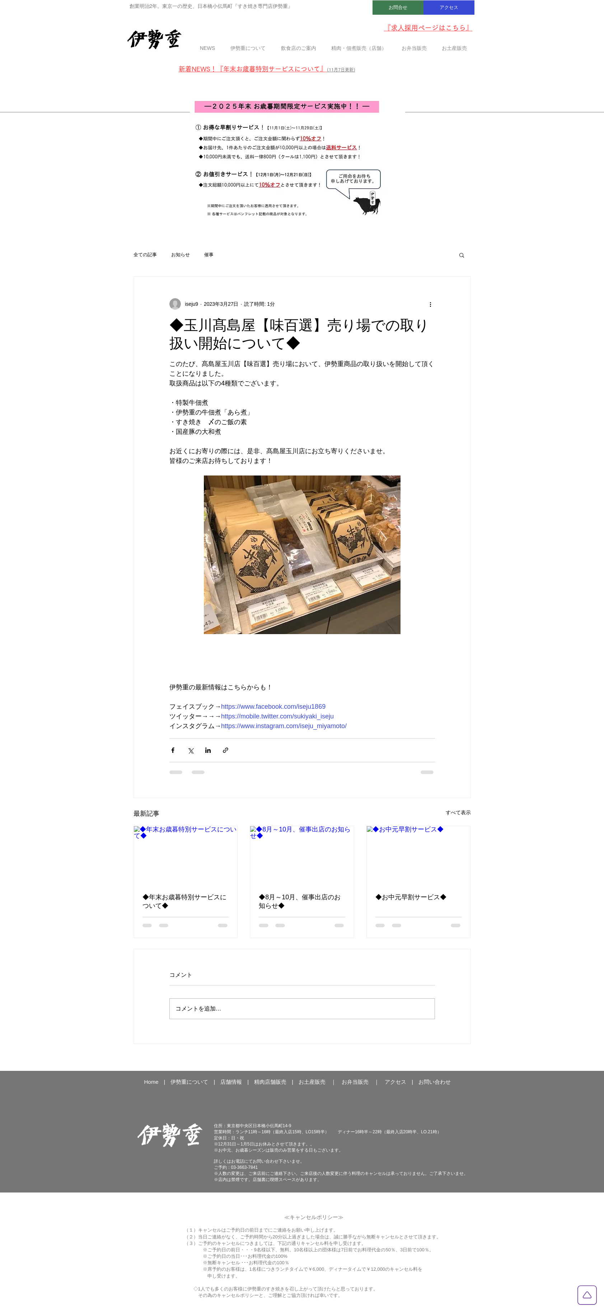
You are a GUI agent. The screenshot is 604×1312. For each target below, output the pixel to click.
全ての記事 (145, 254)
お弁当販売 (355, 1082)
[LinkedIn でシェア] (208, 750)
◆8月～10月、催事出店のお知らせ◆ (300, 901)
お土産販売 (312, 1082)
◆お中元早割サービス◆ (410, 897)
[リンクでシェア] (225, 750)
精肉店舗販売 (270, 1082)
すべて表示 (458, 812)
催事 (209, 254)
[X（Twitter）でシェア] (190, 750)
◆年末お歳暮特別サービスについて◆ (184, 901)
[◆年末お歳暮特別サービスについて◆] (186, 855)
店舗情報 (231, 1082)
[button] (461, 255)
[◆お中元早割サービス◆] (418, 855)
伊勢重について (189, 1082)
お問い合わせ (434, 1082)
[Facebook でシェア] (172, 750)
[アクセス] (448, 7)
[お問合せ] (398, 7)
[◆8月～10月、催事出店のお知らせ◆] (302, 855)
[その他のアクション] (430, 304)
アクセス (395, 1082)
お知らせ (180, 254)
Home (151, 1082)
